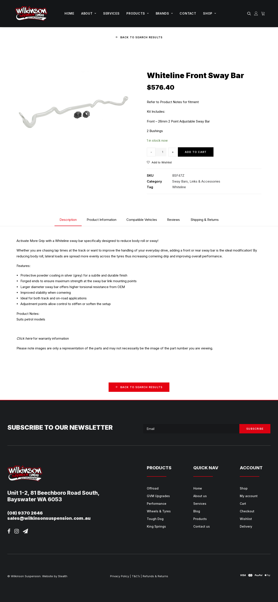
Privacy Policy (119, 576)
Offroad (153, 488)
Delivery (246, 526)
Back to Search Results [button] (139, 37)
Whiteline (179, 187)
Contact (188, 13)
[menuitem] (69, 13)
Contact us (201, 526)
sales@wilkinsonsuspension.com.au (49, 518)
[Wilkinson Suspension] (31, 13)
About (88, 13)
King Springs (156, 526)
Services (111, 13)
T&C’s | (137, 576)
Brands (164, 13)
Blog (196, 511)
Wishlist (246, 518)
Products (137, 13)
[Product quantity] (161, 152)
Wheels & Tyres (159, 511)
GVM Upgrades (158, 496)
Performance (156, 503)
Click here (24, 338)
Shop (209, 13)
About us (200, 496)
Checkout (247, 511)
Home (69, 13)
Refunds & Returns (155, 576)
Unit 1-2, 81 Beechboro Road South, (53, 493)
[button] (250, 13)
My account (249, 496)
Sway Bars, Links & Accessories (196, 181)
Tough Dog (155, 518)
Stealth (62, 576)
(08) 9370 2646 (25, 513)
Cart (243, 503)
